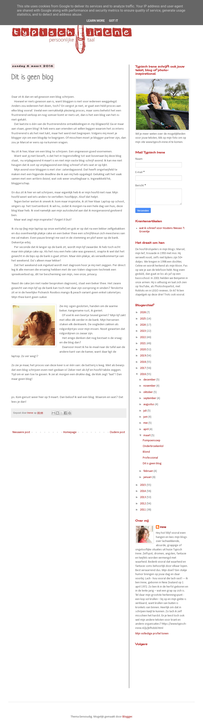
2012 (143, 503)
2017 (143, 368)
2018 (143, 362)
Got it (113, 20)
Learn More (95, 20)
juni (145, 416)
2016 (143, 374)
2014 (143, 491)
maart (147, 435)
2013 (143, 497)
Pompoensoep (151, 440)
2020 (143, 349)
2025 (143, 318)
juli (145, 410)
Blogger (127, 716)
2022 (143, 337)
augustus (149, 404)
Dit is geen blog (152, 463)
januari (147, 477)
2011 (143, 509)
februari (148, 471)
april (146, 429)
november (149, 385)
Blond (146, 452)
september (150, 398)
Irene (163, 527)
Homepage (70, 432)
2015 (143, 485)
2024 (143, 324)
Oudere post (117, 432)
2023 (143, 331)
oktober (148, 392)
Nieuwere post (21, 432)
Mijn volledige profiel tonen (152, 633)
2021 (143, 343)
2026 (143, 312)
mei (145, 423)
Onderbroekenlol (153, 446)
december (149, 379)
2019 (143, 355)
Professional (150, 457)
